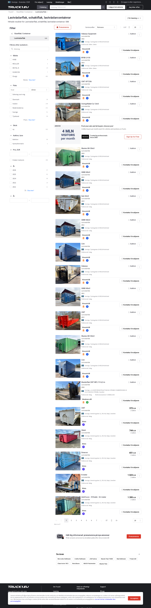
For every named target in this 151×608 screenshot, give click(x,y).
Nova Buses (76, 563)
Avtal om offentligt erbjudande (83, 588)
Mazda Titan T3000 (107, 559)
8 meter (84, 475)
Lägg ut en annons (116, 7)
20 (135, 27)
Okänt (83, 430)
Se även (60, 554)
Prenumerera (134, 536)
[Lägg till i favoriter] (139, 35)
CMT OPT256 (86, 82)
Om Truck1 (57, 587)
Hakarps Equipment (88, 34)
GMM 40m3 (85, 172)
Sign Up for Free (132, 137)
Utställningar (59, 2)
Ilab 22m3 (85, 196)
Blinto (84, 421)
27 (106, 520)
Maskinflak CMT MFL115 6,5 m (93, 382)
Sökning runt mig (19, 94)
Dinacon (84, 453)
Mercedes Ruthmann (64, 559)
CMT (83, 312)
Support (103, 587)
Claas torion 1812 (63, 563)
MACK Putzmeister (90, 563)
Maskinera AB (87, 399)
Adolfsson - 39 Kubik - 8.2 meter (93, 497)
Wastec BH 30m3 (87, 148)
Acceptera (134, 598)
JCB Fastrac (93, 559)
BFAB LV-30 (85, 58)
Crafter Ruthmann (80, 559)
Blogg (102, 591)
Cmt (83, 244)
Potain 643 (133, 559)
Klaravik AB (86, 49)
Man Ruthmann (121, 559)
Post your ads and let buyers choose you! (97, 126)
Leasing (49, 2)
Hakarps (84, 266)
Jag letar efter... (135, 7)
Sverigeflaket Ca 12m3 (90, 104)
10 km (33, 90)
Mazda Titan (103, 564)
